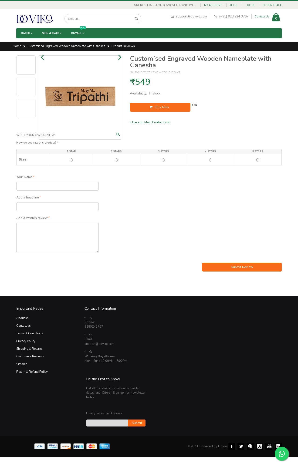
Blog (233, 5)
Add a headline (27, 211)
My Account (213, 5)
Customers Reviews (30, 370)
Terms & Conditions (29, 347)
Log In (250, 5)
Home (17, 46)
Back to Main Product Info (150, 122)
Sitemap (21, 378)
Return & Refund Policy (32, 385)
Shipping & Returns (29, 362)
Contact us (23, 339)
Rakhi (25, 33)
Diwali (78, 31)
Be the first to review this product (155, 72)
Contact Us (262, 16)
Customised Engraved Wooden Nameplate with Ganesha (66, 46)
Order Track (272, 5)
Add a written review (32, 231)
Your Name (24, 190)
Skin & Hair (50, 33)
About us (22, 331)
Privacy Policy (25, 354)
